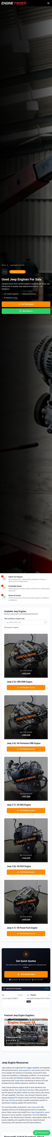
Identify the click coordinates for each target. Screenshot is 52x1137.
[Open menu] (48, 3)
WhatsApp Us (26, 311)
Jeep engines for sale (27, 1070)
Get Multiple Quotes (26, 687)
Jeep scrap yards (33, 1107)
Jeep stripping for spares (40, 1112)
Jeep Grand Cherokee (26, 1090)
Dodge (17, 1081)
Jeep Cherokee (10, 1100)
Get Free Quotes (26, 304)
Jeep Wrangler (29, 1095)
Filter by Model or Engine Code (14, 619)
